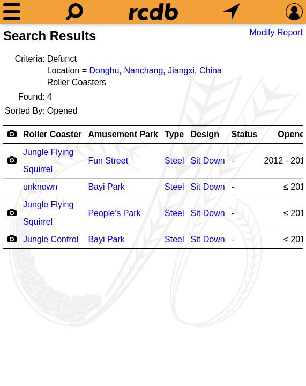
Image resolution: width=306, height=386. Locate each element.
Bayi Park (106, 186)
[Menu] (11, 11)
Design (205, 134)
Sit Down (208, 160)
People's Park (114, 213)
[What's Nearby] (231, 11)
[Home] (153, 11)
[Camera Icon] (11, 160)
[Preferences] (294, 11)
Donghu (104, 70)
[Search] (74, 11)
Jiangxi (181, 70)
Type (174, 134)
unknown (40, 186)
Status (245, 134)
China (210, 70)
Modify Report (276, 32)
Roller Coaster (52, 134)
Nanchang (143, 70)
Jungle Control (50, 239)
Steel (174, 160)
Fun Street (108, 160)
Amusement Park (123, 134)
